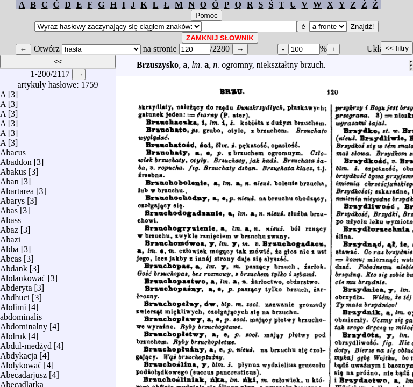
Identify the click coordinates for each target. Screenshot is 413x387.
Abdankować (22, 275)
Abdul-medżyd (26, 343)
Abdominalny (23, 323)
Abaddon (16, 159)
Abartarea (17, 188)
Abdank (13, 265)
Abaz (9, 227)
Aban (9, 178)
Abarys (12, 198)
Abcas (11, 256)
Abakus (13, 169)
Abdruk (13, 333)
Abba (9, 246)
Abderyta (16, 285)
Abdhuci (15, 294)
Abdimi (13, 304)
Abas (9, 207)
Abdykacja (18, 352)
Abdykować (20, 362)
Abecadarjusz (23, 372)
